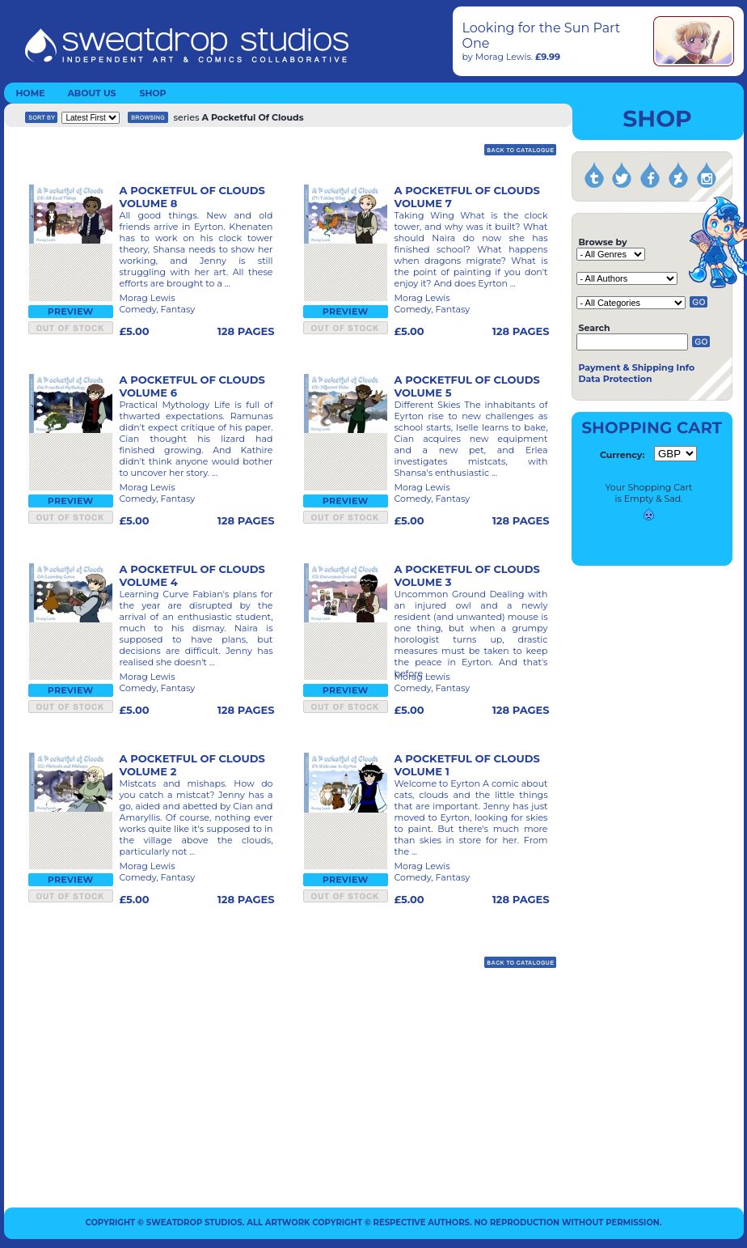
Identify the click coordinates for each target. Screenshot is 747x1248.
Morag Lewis (503, 56)
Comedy (138, 309)
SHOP (152, 93)
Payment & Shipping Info (636, 367)
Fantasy (177, 309)
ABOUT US (91, 93)
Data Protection (615, 378)
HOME (29, 93)
